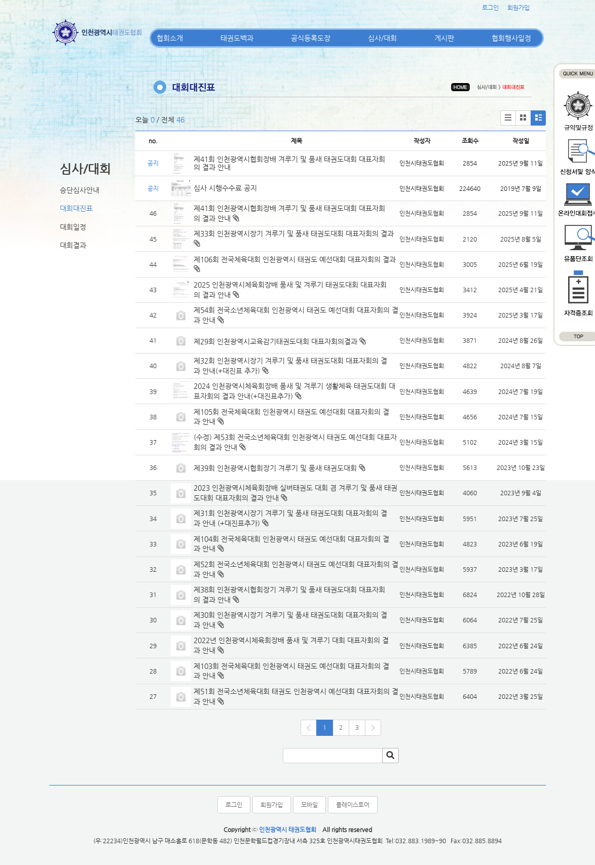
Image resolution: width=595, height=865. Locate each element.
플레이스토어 (352, 804)
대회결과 (73, 245)
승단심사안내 (79, 190)
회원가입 (518, 7)
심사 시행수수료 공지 (225, 188)
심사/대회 (382, 38)
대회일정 (73, 227)
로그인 (490, 7)
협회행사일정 (511, 38)
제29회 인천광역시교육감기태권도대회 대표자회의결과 (275, 341)
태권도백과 (236, 38)
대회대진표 (76, 208)
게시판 (444, 38)
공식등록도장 (310, 38)
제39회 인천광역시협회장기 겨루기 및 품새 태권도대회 (275, 468)
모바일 (309, 804)
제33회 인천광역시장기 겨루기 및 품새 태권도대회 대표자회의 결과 (294, 233)
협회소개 (170, 38)
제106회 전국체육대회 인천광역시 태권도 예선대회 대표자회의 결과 (296, 259)
